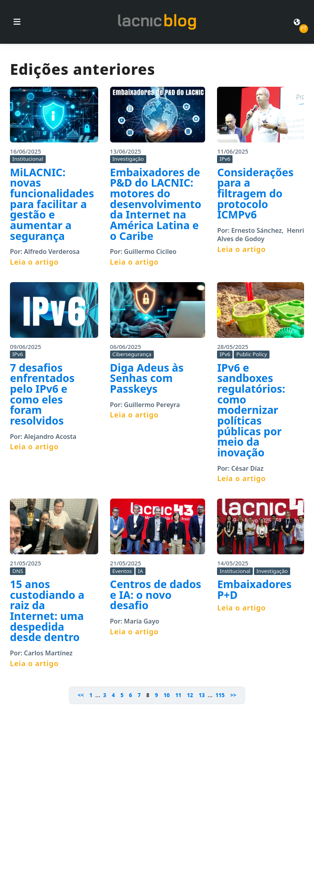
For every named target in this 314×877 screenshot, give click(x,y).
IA (140, 571)
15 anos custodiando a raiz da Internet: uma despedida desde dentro (47, 610)
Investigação (128, 158)
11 (178, 695)
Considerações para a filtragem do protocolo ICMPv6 (255, 193)
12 (190, 695)
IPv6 (224, 158)
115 (220, 695)
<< (80, 695)
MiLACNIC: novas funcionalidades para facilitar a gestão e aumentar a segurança (52, 204)
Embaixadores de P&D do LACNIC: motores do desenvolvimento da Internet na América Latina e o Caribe (156, 204)
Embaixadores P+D (254, 589)
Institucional (27, 158)
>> (233, 695)
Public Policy (251, 354)
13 (202, 695)
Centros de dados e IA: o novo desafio (156, 594)
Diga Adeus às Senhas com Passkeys (147, 378)
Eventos (122, 571)
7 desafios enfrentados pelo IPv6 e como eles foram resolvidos (42, 394)
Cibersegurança (131, 354)
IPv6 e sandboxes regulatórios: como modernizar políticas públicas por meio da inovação (251, 410)
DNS (17, 571)
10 (166, 695)
